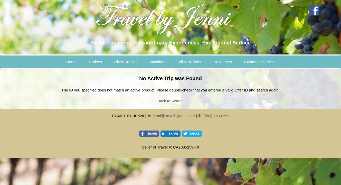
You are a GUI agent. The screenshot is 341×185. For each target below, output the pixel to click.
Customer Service (259, 62)
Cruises (95, 62)
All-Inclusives (190, 62)
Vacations (158, 62)
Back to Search (170, 101)
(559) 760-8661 (216, 116)
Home (71, 62)
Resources (222, 62)
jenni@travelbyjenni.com (174, 116)
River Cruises (125, 62)
